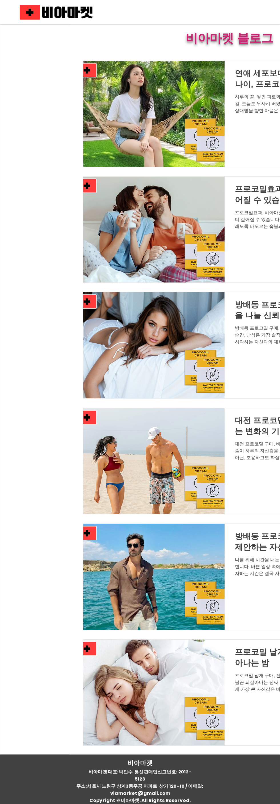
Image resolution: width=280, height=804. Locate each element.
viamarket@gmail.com (140, 793)
